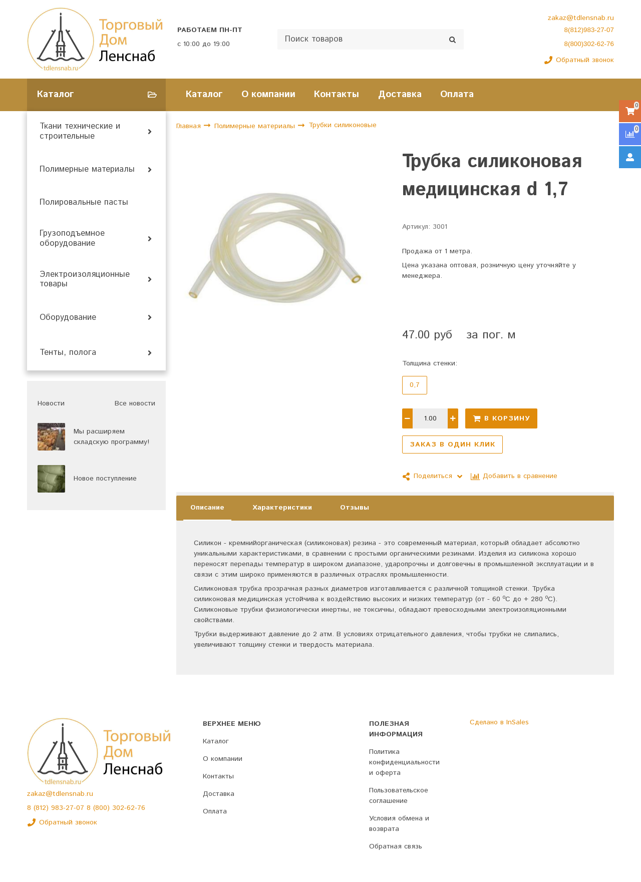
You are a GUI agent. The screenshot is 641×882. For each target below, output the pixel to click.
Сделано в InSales (499, 722)
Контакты (336, 94)
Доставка (400, 94)
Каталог (204, 94)
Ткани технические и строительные (80, 132)
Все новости (135, 403)
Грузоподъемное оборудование (72, 239)
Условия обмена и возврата (399, 823)
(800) (102, 808)
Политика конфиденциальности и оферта (404, 762)
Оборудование (68, 318)
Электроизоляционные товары (85, 280)
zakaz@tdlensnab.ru (581, 18)
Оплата (457, 94)
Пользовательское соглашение (398, 795)
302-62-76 (128, 808)
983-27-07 (69, 808)
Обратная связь (395, 846)
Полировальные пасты (84, 203)
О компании (268, 94)
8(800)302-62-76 (589, 44)
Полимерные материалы (87, 170)
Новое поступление (105, 479)
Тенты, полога (68, 353)
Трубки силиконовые (342, 126)
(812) (42, 808)
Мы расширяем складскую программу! (111, 436)
